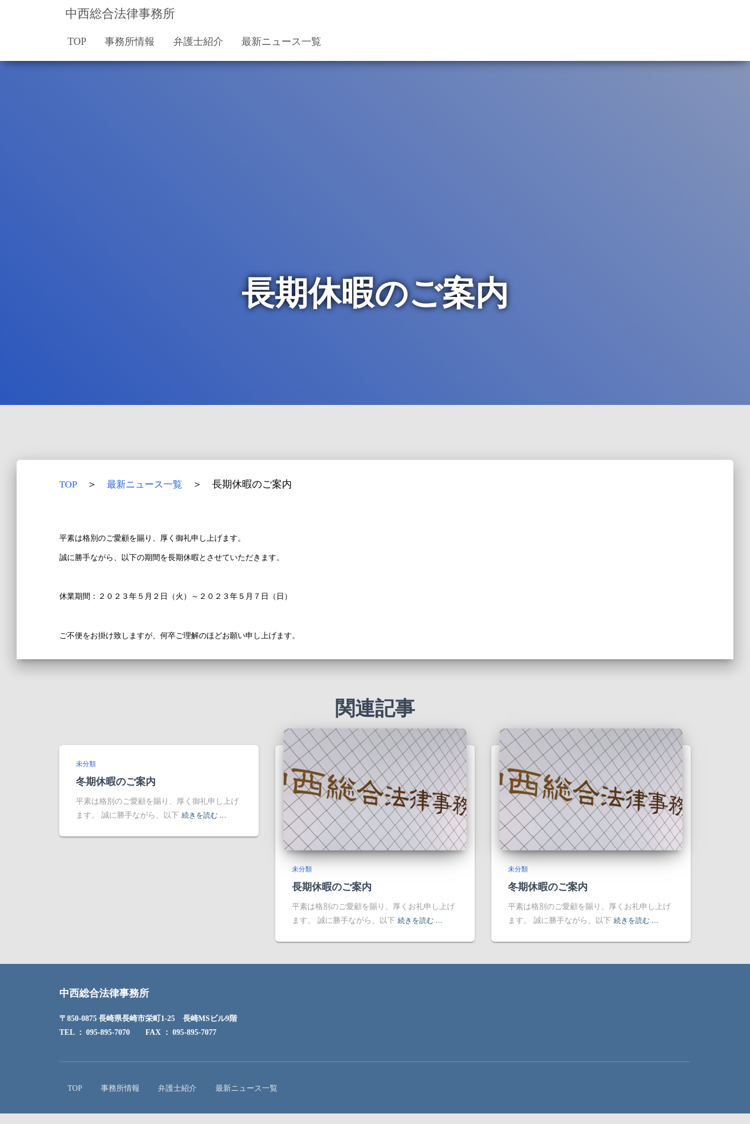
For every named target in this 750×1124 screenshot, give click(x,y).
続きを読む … (206, 815)
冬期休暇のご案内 (116, 781)
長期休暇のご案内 (332, 886)
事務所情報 (130, 41)
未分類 (86, 764)
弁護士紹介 (198, 41)
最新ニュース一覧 (281, 41)
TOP (77, 41)
